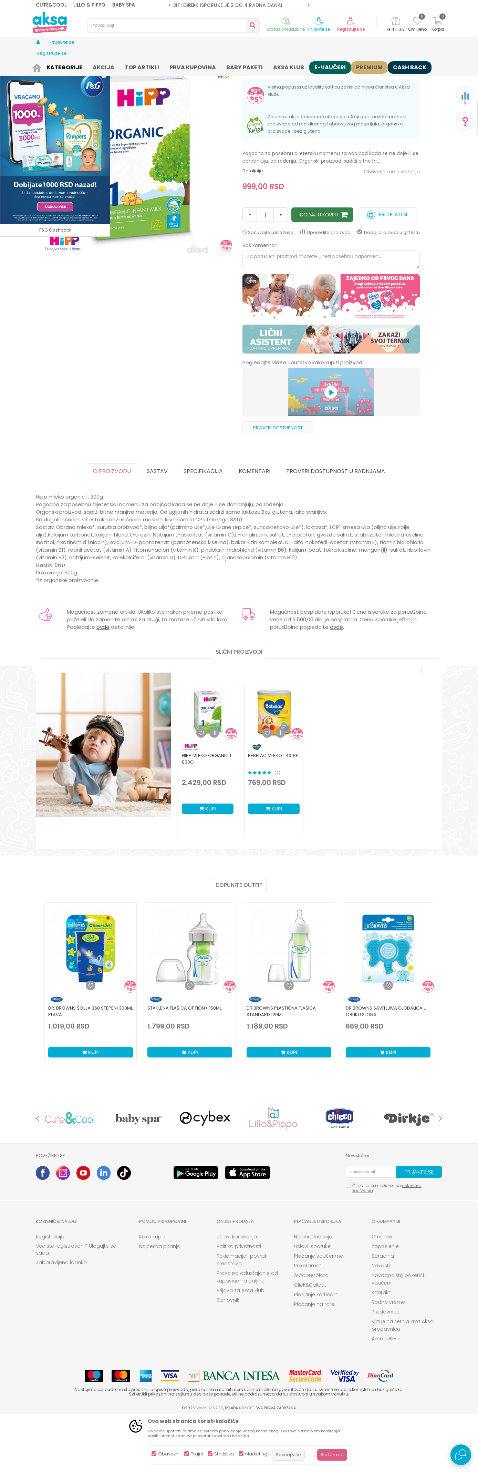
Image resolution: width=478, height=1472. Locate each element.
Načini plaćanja (313, 1290)
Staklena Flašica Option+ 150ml (184, 1061)
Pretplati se (387, 266)
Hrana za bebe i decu (120, 66)
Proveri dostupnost (278, 481)
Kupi (207, 862)
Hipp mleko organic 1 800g (206, 812)
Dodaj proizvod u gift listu (388, 286)
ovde (103, 680)
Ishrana (84, 66)
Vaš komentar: (259, 298)
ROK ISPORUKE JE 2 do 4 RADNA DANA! (238, 5)
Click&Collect (310, 1338)
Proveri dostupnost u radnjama (335, 525)
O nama (382, 1290)
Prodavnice (385, 1365)
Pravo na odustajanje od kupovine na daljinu (247, 1330)
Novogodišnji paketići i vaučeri (399, 1332)
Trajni (197, 1453)
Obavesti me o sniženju (392, 225)
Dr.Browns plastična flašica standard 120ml (281, 1064)
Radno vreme (388, 1355)
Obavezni (168, 1453)
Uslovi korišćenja (237, 1290)
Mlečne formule (164, 66)
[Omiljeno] (417, 22)
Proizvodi (61, 66)
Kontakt (381, 1345)
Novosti (381, 1319)
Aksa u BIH (384, 1392)
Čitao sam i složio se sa (387, 1241)
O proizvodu (112, 525)
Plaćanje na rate (314, 1357)
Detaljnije (252, 224)
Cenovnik (228, 1353)
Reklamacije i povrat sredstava (242, 1313)
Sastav (157, 525)
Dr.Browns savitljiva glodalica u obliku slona (386, 1064)
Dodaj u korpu (319, 268)
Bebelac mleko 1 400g (273, 809)
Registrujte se (351, 29)
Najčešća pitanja (159, 1299)
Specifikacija (203, 525)
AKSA (41, 66)
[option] (239, 5)
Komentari (254, 525)
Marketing (256, 1453)
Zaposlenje (385, 1299)
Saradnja (383, 1309)
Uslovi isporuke (312, 1299)
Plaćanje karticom (316, 1348)
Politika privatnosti (239, 1299)
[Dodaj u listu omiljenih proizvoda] (90, 1039)
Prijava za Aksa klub (240, 1343)
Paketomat (307, 1319)
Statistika (224, 1453)
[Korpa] (437, 25)
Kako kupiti (152, 1290)
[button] (173, 25)
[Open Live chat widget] (460, 1454)
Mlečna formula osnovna (212, 66)
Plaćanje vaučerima (318, 1309)
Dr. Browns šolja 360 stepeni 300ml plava (90, 1064)
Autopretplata (311, 1328)
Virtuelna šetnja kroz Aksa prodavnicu (403, 1378)
